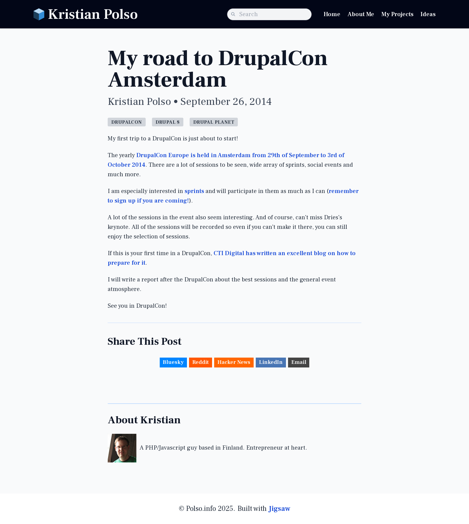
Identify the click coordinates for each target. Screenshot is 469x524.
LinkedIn (271, 362)
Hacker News (233, 362)
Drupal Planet (213, 122)
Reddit (200, 362)
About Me (361, 14)
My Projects (397, 14)
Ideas (428, 14)
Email (298, 362)
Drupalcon (126, 122)
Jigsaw (279, 508)
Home (332, 14)
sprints (194, 191)
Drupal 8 (168, 122)
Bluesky (173, 362)
